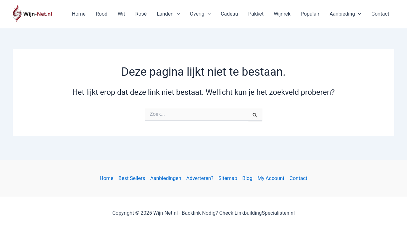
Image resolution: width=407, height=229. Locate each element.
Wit (121, 14)
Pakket (256, 14)
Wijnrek (282, 14)
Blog (247, 178)
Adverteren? (199, 178)
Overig (200, 14)
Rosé (141, 14)
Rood (101, 14)
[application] (177, 14)
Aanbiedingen (165, 178)
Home (79, 14)
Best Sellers (132, 178)
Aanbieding (345, 14)
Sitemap (227, 178)
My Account (271, 178)
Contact (380, 14)
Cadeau (229, 14)
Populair (310, 14)
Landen (168, 14)
